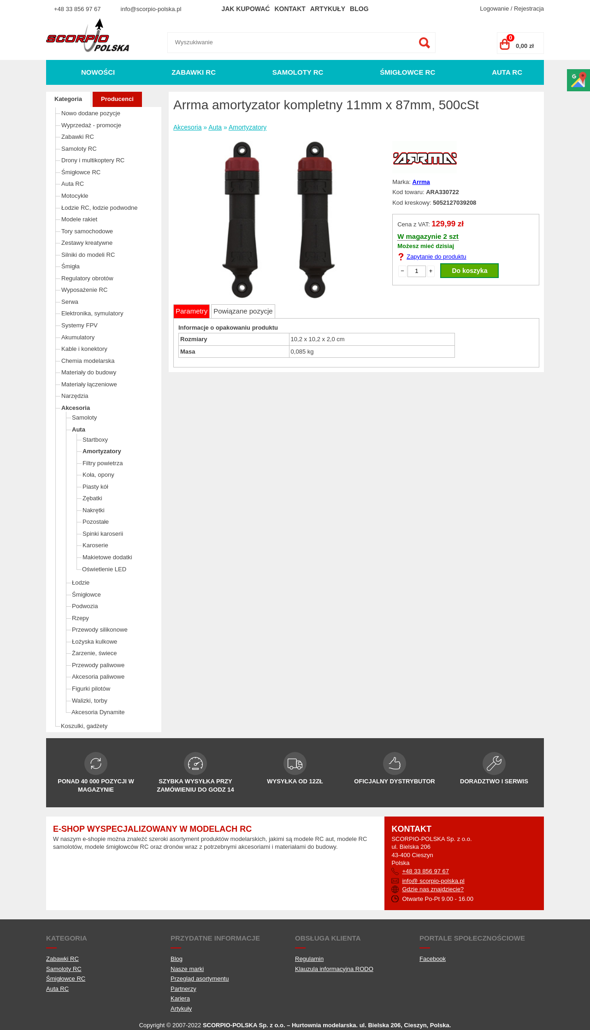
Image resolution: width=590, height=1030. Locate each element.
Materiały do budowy (88, 372)
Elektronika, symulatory (92, 313)
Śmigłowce (86, 594)
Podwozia (85, 606)
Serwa (69, 301)
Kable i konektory (84, 348)
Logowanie (494, 8)
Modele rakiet (79, 219)
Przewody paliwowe (98, 665)
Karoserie (95, 545)
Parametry (191, 311)
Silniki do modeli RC (88, 254)
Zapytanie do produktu (436, 256)
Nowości (98, 72)
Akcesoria (75, 407)
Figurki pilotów (91, 688)
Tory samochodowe (87, 231)
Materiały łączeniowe (89, 384)
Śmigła (70, 266)
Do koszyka (469, 270)
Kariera (180, 998)
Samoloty (84, 417)
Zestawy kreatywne (86, 242)
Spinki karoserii (103, 533)
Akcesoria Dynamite (98, 712)
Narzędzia (74, 395)
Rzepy (80, 618)
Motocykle (74, 195)
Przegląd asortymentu (200, 978)
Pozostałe (96, 521)
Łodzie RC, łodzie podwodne (99, 207)
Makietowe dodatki (107, 557)
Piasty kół (95, 486)
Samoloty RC (298, 72)
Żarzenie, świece (94, 653)
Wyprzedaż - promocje (91, 125)
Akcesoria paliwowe (98, 676)
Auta (78, 429)
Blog (359, 8)
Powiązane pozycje (242, 311)
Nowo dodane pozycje (90, 113)
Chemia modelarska (88, 360)
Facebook (432, 958)
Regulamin (309, 958)
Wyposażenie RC (84, 289)
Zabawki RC (193, 72)
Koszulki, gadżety (84, 725)
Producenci (117, 98)
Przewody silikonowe (100, 629)
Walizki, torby (89, 700)
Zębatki (92, 498)
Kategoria (68, 98)
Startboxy (95, 439)
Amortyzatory (102, 451)
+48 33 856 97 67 (77, 9)
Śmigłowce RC (407, 72)
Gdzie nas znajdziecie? (433, 889)
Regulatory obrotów (87, 278)
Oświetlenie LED (104, 569)
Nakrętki (94, 510)
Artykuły (327, 8)
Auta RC (507, 72)
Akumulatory (77, 337)
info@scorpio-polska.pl (151, 9)
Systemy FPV (79, 325)
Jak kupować (245, 8)
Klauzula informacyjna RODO (334, 968)
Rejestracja (529, 8)
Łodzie (80, 582)
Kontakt (289, 8)
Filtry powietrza (103, 463)
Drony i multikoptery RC (92, 160)
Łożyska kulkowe (94, 641)
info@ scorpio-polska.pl (433, 880)
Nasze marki (187, 968)
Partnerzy (183, 988)
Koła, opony (98, 474)
